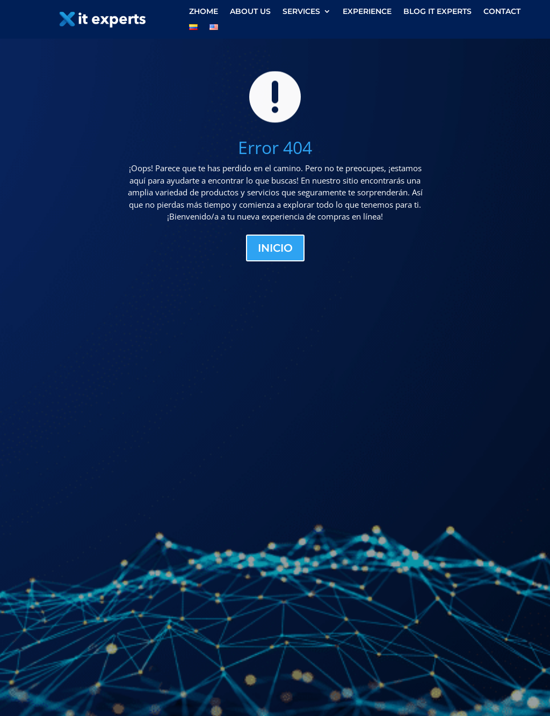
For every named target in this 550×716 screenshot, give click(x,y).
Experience (367, 12)
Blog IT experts (437, 12)
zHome (203, 12)
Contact (501, 12)
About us (250, 12)
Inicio (275, 248)
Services (301, 12)
